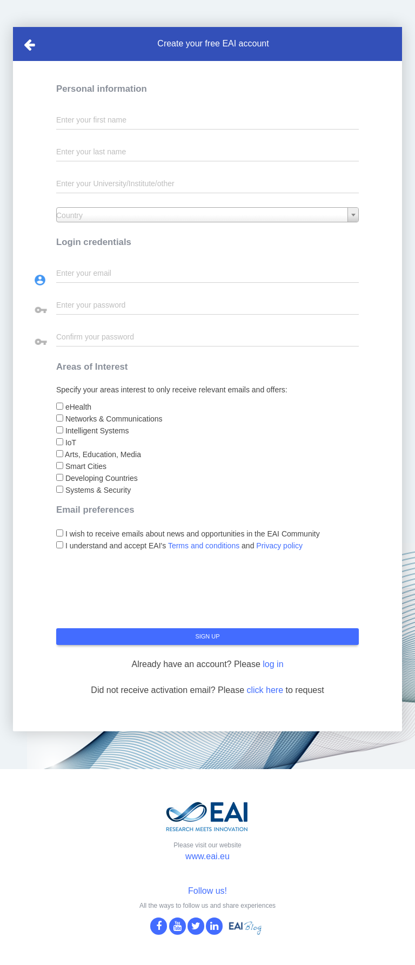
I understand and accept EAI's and (179, 545)
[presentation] (138, 594)
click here (264, 690)
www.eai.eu (207, 856)
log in (273, 664)
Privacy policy (279, 545)
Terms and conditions (203, 545)
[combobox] (207, 214)
